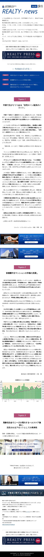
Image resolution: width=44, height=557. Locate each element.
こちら (28, 511)
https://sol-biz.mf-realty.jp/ (8, 524)
